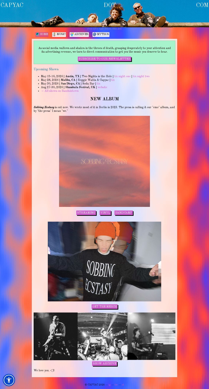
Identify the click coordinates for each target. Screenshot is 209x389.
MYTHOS (101, 34)
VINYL (105, 212)
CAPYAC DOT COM (104, 5)
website (102, 87)
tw (116, 385)
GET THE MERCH (104, 306)
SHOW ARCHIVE (104, 363)
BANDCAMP (123, 212)
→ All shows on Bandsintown (60, 91)
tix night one (122, 76)
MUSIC (59, 34)
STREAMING (86, 212)
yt (123, 385)
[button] (9, 380)
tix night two (141, 76)
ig (110, 385)
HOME (42, 34)
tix (113, 80)
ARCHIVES (79, 34)
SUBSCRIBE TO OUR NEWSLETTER (104, 59)
